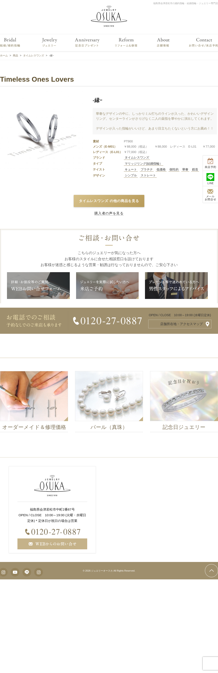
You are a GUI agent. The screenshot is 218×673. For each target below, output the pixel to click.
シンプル (131, 175)
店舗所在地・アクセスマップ (181, 324)
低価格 (161, 169)
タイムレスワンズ (137, 157)
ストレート (148, 175)
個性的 (174, 169)
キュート (131, 169)
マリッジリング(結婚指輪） (143, 163)
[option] (37, 403)
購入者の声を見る (108, 213)
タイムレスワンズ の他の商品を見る (109, 201)
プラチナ (147, 169)
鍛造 (195, 169)
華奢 (185, 169)
